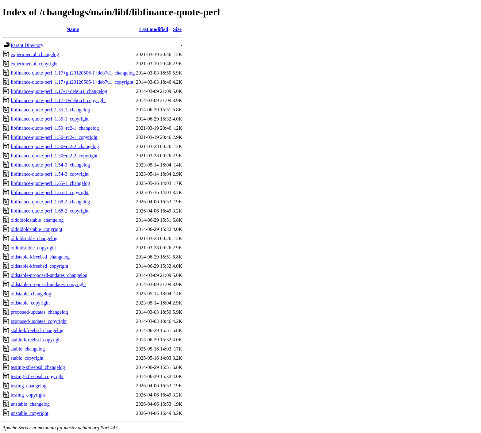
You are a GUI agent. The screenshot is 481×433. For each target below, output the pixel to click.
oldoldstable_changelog (34, 238)
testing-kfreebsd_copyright (37, 376)
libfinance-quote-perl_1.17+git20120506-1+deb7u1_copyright (72, 82)
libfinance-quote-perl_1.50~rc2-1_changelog (55, 128)
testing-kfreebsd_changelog (38, 367)
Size (177, 29)
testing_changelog (28, 385)
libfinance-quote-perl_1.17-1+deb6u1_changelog (59, 91)
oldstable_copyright (30, 302)
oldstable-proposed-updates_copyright (48, 284)
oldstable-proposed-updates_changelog (49, 275)
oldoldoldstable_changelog (37, 220)
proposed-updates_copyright (39, 321)
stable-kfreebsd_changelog (37, 330)
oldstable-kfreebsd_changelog (40, 256)
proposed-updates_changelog (39, 312)
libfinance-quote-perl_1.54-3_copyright (50, 174)
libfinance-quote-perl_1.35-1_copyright (50, 118)
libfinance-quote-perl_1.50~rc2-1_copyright (54, 137)
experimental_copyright (34, 63)
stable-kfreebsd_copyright (36, 339)
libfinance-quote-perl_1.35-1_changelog (50, 109)
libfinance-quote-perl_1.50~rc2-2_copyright (54, 155)
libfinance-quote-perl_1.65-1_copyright (50, 192)
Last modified (153, 29)
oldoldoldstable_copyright (36, 229)
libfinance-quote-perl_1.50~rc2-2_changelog (55, 146)
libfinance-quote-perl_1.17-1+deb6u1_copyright (58, 100)
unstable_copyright (29, 413)
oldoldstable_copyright (33, 247)
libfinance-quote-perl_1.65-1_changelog (50, 183)
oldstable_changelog (31, 293)
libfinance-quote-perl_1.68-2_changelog (50, 201)
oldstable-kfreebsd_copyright (39, 266)
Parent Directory (27, 45)
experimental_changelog (35, 54)
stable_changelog (28, 348)
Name (73, 29)
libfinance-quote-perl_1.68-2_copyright (50, 210)
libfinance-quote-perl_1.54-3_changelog (50, 164)
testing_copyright (28, 394)
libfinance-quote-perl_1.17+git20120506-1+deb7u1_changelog (73, 72)
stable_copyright (27, 358)
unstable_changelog (30, 404)
